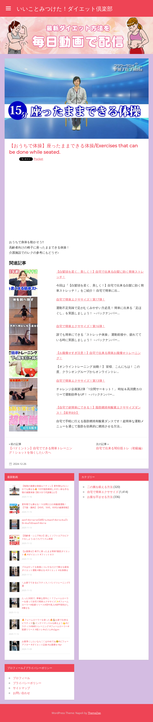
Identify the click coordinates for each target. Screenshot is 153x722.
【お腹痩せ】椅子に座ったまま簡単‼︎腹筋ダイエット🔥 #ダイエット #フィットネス (46, 553)
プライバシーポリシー (27, 683)
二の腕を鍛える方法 (100, 487)
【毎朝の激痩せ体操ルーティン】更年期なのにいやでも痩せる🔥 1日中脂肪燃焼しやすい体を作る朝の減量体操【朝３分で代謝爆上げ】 (45, 489)
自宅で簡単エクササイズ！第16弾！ (80, 326)
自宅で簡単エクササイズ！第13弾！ (80, 381)
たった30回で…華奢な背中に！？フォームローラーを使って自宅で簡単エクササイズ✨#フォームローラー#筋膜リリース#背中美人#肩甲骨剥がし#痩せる (45, 603)
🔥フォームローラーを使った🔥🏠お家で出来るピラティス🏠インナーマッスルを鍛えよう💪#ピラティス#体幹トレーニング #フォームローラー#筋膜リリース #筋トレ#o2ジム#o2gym (45, 624)
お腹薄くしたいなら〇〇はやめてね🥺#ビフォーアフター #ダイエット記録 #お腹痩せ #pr (45, 643)
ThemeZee (94, 713)
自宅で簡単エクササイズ (102, 492)
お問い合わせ (21, 693)
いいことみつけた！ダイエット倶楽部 (66, 8)
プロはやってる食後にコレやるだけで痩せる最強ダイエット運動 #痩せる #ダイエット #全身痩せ (45, 568)
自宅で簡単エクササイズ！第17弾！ (80, 299)
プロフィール (21, 678)
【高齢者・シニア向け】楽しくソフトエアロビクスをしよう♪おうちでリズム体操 (45, 537)
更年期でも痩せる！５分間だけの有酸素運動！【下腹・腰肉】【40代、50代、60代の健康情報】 (46, 506)
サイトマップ (21, 688)
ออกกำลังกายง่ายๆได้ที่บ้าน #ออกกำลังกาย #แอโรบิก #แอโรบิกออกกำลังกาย (45, 521)
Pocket (38, 159)
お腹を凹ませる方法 (100, 497)
